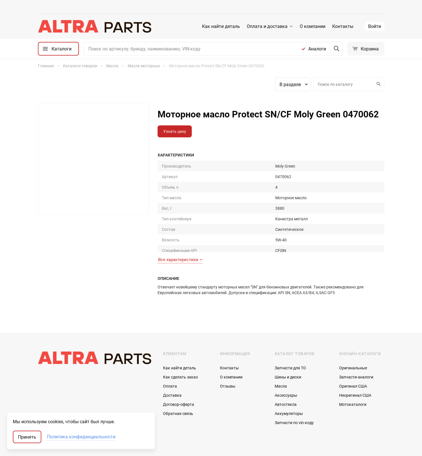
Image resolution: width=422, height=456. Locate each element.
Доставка (172, 366)
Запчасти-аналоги (356, 348)
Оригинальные (353, 339)
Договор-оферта (178, 375)
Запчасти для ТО (290, 339)
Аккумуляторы (289, 385)
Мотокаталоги (352, 375)
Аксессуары (286, 366)
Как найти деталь (221, 26)
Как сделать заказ (180, 348)
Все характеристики (180, 231)
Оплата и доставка (267, 26)
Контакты (342, 26)
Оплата (170, 357)
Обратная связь (178, 385)
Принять (27, 437)
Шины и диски (288, 348)
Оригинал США (353, 357)
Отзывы (227, 357)
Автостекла (286, 375)
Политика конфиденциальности (81, 437)
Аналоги (317, 49)
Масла (281, 357)
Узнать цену (174, 131)
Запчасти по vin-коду (294, 394)
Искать (378, 84)
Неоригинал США (355, 366)
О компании (312, 26)
